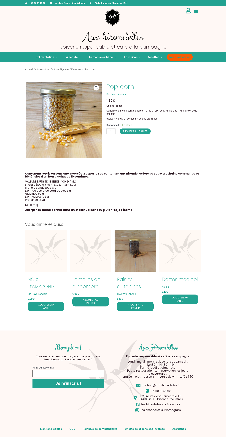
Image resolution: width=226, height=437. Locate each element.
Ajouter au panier (135, 131)
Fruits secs (77, 69)
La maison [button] (131, 57)
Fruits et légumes (60, 69)
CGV (72, 429)
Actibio (166, 286)
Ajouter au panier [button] (46, 306)
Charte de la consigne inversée (145, 429)
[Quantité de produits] (111, 131)
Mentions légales (50, 429)
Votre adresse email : (44, 367)
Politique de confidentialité (100, 429)
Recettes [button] (155, 57)
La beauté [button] (72, 57)
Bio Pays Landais (116, 94)
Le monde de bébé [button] (102, 57)
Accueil (29, 69)
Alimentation (42, 69)
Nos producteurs (179, 57)
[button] (96, 87)
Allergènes (179, 429)
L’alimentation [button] (46, 57)
